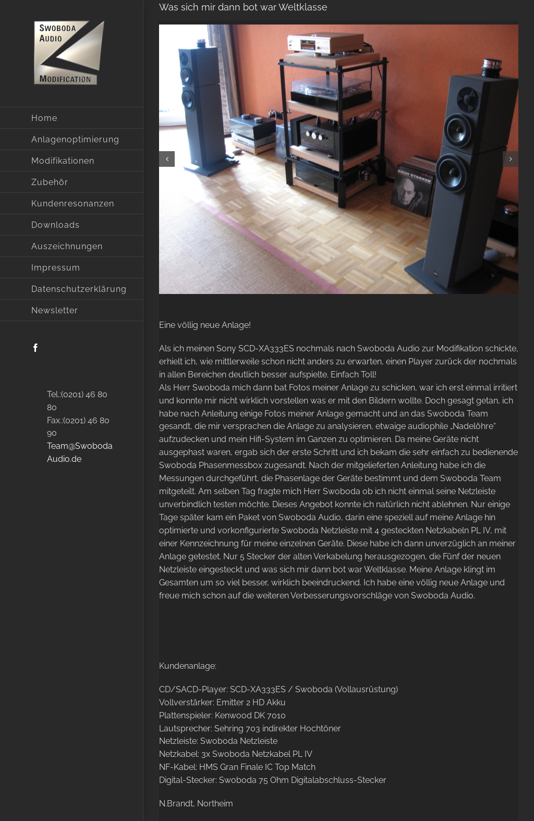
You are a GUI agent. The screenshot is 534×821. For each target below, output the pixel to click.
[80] (338, 159)
